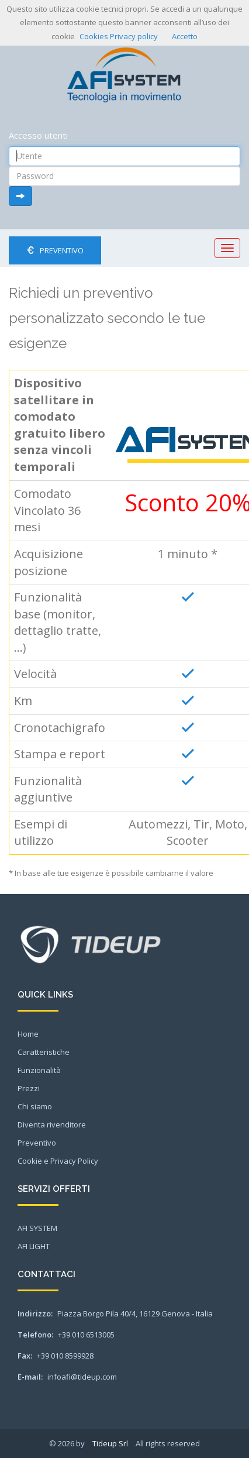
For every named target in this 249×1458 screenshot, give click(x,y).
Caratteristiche (44, 1052)
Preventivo (55, 250)
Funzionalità (39, 1070)
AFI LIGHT (34, 1246)
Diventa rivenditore (52, 1124)
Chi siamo (35, 1106)
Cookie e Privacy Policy (58, 1161)
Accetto (185, 36)
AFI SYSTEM (37, 1228)
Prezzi (29, 1088)
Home (28, 1034)
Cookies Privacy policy (118, 36)
